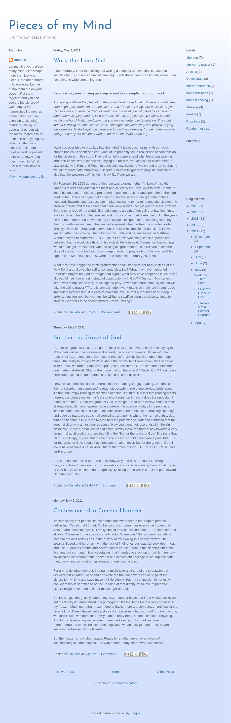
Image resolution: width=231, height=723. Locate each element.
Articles (191, 72)
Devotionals (194, 78)
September (203, 247)
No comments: (111, 312)
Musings (192, 107)
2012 (195, 225)
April (199, 323)
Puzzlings (193, 121)
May (198, 270)
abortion (192, 57)
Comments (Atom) (125, 683)
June (199, 263)
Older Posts (165, 672)
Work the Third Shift (80, 61)
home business (197, 93)
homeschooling (197, 100)
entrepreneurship (198, 86)
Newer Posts (66, 672)
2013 (195, 218)
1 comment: (111, 485)
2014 (195, 212)
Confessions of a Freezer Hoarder (97, 511)
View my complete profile (26, 176)
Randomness (195, 128)
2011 (195, 231)
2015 (195, 206)
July (198, 257)
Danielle (20, 60)
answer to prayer (198, 64)
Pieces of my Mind (60, 26)
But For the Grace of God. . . (90, 338)
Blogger (135, 713)
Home (116, 672)
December (202, 237)
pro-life (191, 114)
